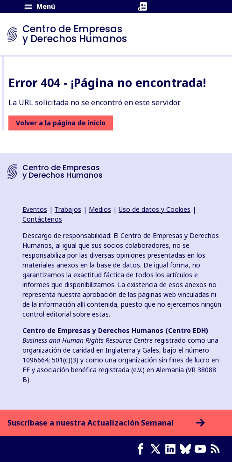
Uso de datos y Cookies (154, 209)
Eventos (34, 209)
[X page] (157, 449)
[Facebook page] (142, 449)
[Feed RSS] (217, 449)
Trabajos (68, 209)
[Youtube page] (202, 449)
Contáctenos (42, 219)
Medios (100, 209)
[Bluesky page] (187, 449)
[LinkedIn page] (172, 449)
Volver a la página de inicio (60, 122)
